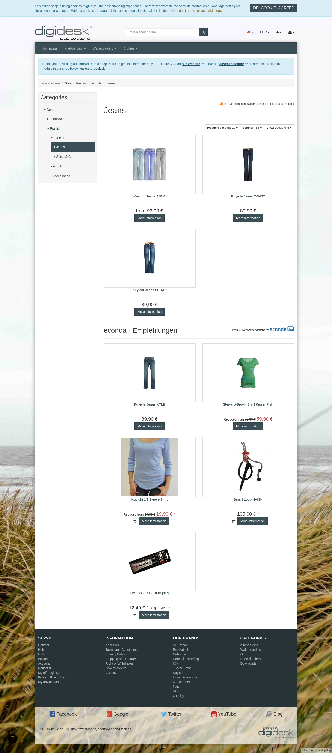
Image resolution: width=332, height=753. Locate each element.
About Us (112, 645)
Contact (43, 645)
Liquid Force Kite (185, 677)
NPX (176, 691)
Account (44, 663)
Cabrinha (179, 654)
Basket (43, 659)
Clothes (131, 48)
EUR (265, 32)
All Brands (180, 645)
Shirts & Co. (64, 156)
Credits (111, 673)
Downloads (248, 663)
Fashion (54, 128)
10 (222, 127)
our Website (191, 64)
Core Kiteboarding (186, 659)
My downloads (48, 682)
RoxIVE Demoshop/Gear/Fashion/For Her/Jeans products (257, 103)
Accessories (60, 176)
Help (41, 649)
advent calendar (231, 64)
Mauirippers (181, 682)
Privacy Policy (116, 654)
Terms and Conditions (121, 649)
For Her (57, 138)
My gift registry (48, 673)
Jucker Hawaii (183, 668)
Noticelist (44, 668)
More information (149, 218)
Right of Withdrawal (119, 663)
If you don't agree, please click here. (196, 10)
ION (176, 663)
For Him (57, 166)
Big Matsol (180, 649)
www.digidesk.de (92, 68)
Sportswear (56, 119)
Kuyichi (178, 673)
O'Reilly (178, 696)
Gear (49, 109)
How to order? (116, 668)
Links (42, 654)
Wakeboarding (105, 48)
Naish (177, 686)
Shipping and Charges (122, 659)
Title (252, 127)
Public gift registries (52, 677)
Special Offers (250, 659)
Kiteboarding (75, 48)
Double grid (279, 127)
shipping (326, 750)
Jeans (59, 147)
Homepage (50, 48)
